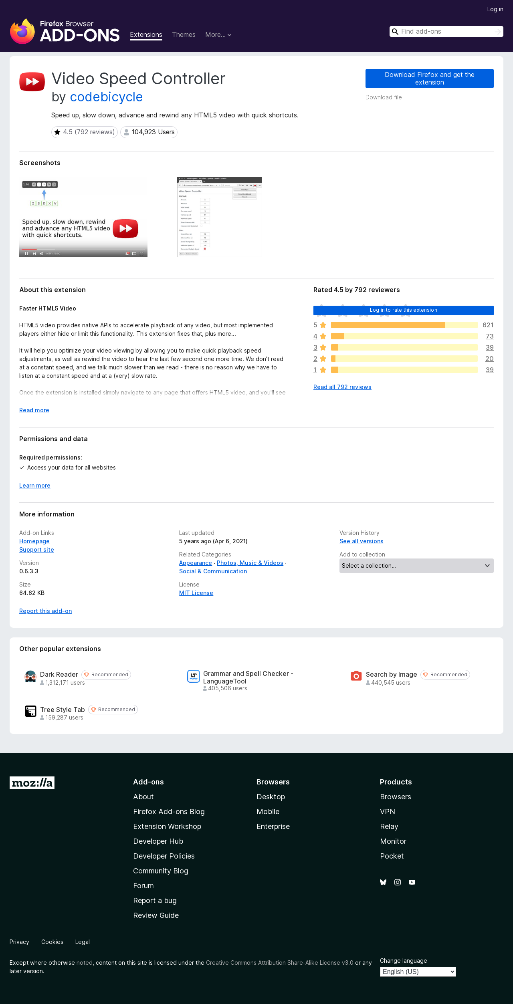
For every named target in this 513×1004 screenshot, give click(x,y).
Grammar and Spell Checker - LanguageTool (248, 677)
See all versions (361, 541)
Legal (82, 941)
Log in (495, 9)
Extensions (146, 34)
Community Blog (160, 871)
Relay (389, 826)
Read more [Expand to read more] (34, 410)
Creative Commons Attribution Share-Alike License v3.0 (279, 962)
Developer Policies (164, 856)
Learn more (34, 485)
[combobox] (446, 31)
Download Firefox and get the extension (430, 78)
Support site (36, 549)
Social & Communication (213, 571)
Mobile (267, 811)
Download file (384, 97)
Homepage (34, 541)
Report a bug (155, 900)
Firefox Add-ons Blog (169, 811)
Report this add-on (45, 610)
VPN (387, 811)
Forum (143, 885)
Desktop (270, 796)
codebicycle (106, 97)
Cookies (52, 941)
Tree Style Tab (62, 710)
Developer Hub (158, 841)
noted (85, 962)
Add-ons (148, 782)
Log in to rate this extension (403, 310)
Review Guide (156, 915)
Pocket (392, 856)
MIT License (196, 592)
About (143, 796)
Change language (403, 960)
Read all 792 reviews (342, 386)
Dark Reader (59, 674)
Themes (184, 34)
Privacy (19, 941)
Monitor (393, 841)
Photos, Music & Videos (250, 562)
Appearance (195, 562)
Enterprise (273, 826)
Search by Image (391, 674)
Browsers (395, 796)
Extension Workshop (167, 826)
